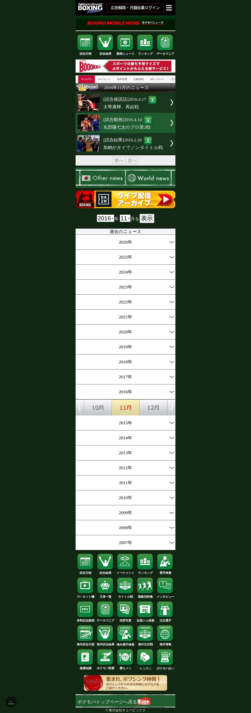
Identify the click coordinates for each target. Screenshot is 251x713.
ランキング (145, 52)
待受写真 (125, 619)
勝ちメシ (125, 667)
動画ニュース (125, 52)
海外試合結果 (105, 643)
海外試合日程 (86, 643)
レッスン (145, 667)
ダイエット (104, 79)
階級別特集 (145, 595)
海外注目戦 (145, 643)
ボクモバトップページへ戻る (113, 702)
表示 (147, 218)
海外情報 (122, 79)
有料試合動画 (86, 619)
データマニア (165, 52)
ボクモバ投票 (105, 667)
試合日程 (86, 52)
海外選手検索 (125, 643)
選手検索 (165, 571)
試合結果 (105, 52)
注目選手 (165, 619)
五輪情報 (138, 79)
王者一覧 (105, 595)
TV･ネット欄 (86, 595)
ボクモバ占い (165, 667)
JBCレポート (157, 79)
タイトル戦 (125, 595)
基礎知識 (86, 667)
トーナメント (125, 571)
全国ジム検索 (145, 619)
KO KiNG (86, 79)
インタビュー (165, 595)
